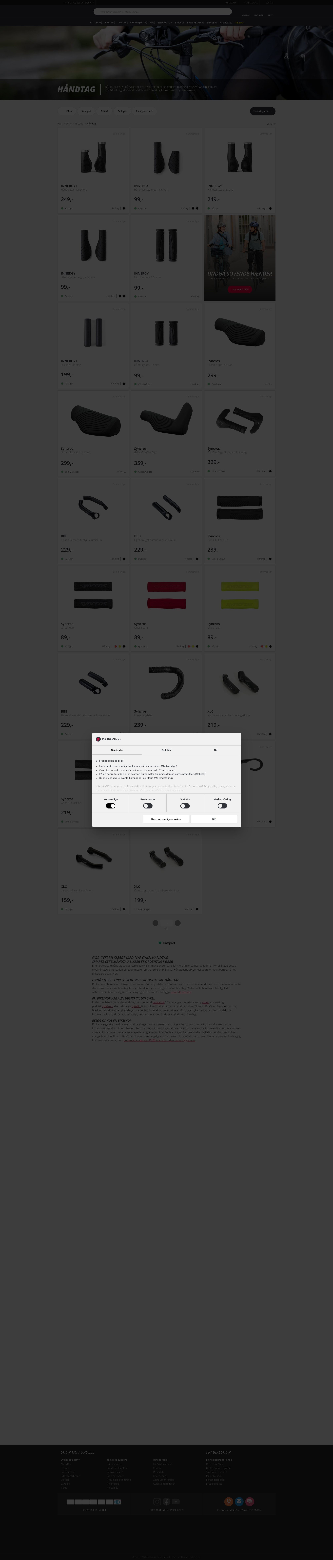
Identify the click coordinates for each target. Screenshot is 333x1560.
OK (214, 819)
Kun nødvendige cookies (166, 819)
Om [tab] (216, 750)
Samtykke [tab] (117, 750)
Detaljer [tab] (166, 750)
